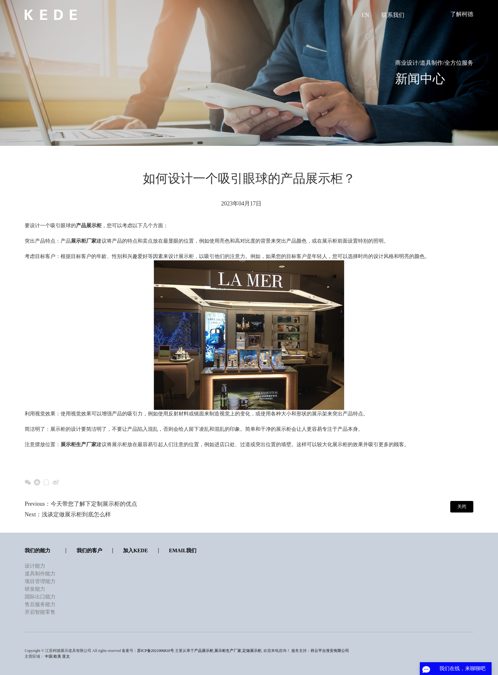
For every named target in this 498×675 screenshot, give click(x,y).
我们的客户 (89, 550)
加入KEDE (135, 550)
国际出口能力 (40, 596)
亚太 (66, 656)
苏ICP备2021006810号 (155, 650)
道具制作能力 (40, 573)
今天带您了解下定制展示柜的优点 (94, 504)
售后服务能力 (40, 604)
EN (365, 15)
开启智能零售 (40, 612)
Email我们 (182, 550)
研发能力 (35, 589)
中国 (49, 656)
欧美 (57, 656)
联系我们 (392, 15)
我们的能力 (37, 550)
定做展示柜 (251, 650)
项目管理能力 (40, 581)
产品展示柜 (203, 650)
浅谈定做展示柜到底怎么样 (76, 514)
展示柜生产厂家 (227, 650)
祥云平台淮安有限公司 (330, 650)
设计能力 (35, 566)
